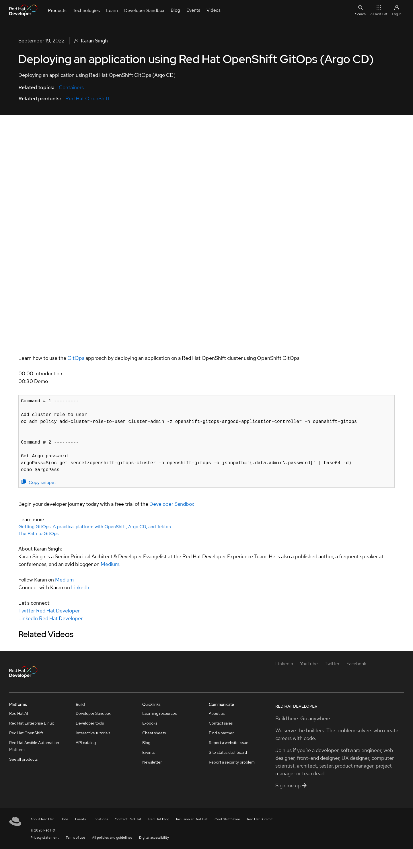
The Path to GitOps (38, 533)
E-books (149, 723)
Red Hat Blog (158, 819)
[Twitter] (332, 664)
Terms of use (75, 837)
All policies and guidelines (112, 837)
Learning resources (159, 713)
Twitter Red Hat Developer (49, 610)
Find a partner (221, 732)
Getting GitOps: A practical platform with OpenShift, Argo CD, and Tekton (94, 527)
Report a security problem (232, 762)
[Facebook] (356, 664)
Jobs (64, 819)
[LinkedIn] (284, 664)
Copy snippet (39, 482)
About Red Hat (42, 819)
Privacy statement (44, 837)
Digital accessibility (154, 837)
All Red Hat (378, 10)
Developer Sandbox (171, 504)
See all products (23, 759)
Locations (100, 819)
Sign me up (291, 785)
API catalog (86, 742)
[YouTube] (309, 664)
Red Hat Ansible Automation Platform (34, 746)
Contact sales (221, 723)
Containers (71, 87)
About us (217, 713)
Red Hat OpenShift (87, 98)
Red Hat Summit (260, 819)
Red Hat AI (18, 713)
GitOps (75, 358)
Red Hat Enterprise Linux (31, 723)
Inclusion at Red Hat (192, 819)
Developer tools (90, 723)
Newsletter (152, 762)
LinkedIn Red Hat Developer (50, 618)
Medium (110, 564)
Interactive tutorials (93, 732)
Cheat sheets (154, 732)
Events (148, 752)
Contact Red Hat (128, 819)
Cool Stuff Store (227, 819)
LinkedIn (81, 587)
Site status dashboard (228, 752)
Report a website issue (228, 742)
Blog (146, 742)
